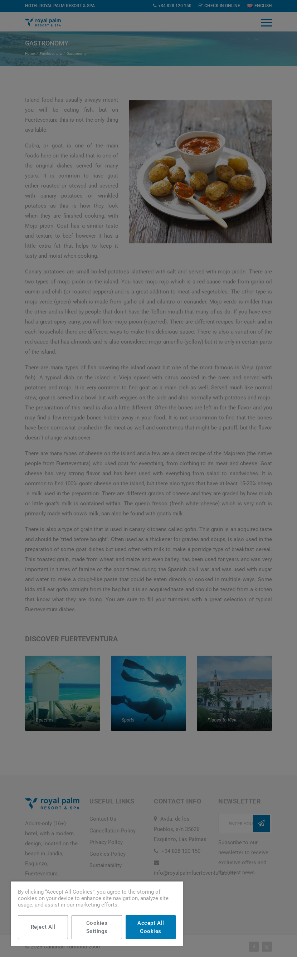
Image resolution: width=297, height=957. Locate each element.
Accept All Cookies (150, 927)
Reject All (43, 927)
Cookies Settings (97, 927)
